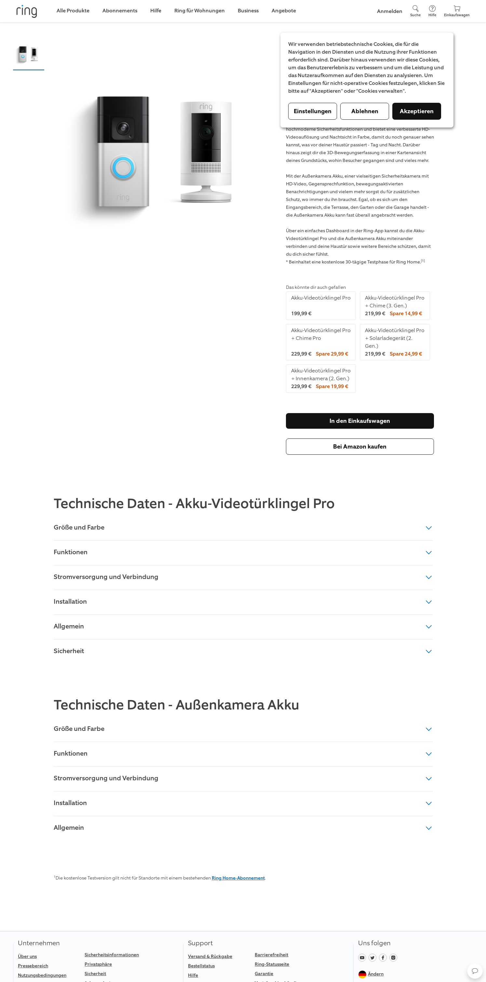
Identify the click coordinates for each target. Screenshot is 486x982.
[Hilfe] (432, 11)
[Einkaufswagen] (457, 11)
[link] (48, 975)
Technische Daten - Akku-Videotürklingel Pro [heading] (194, 504)
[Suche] (415, 11)
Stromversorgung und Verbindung (243, 577)
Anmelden (389, 11)
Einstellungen (312, 111)
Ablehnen (364, 111)
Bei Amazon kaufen (359, 447)
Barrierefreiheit (271, 955)
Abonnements (119, 10)
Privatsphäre (98, 964)
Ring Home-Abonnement (238, 878)
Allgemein (243, 626)
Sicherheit (243, 651)
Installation (243, 601)
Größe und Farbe (243, 527)
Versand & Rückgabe (210, 956)
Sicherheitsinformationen (112, 955)
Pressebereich (33, 966)
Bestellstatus (201, 966)
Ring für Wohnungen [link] (199, 10)
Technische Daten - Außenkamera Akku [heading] (176, 705)
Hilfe (193, 975)
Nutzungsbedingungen (42, 975)
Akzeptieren (417, 111)
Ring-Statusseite (272, 964)
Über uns (27, 956)
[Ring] (26, 11)
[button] (28, 54)
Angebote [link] (284, 10)
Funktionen (243, 552)
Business (248, 10)
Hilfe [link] (155, 10)
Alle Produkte (73, 10)
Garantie (264, 974)
